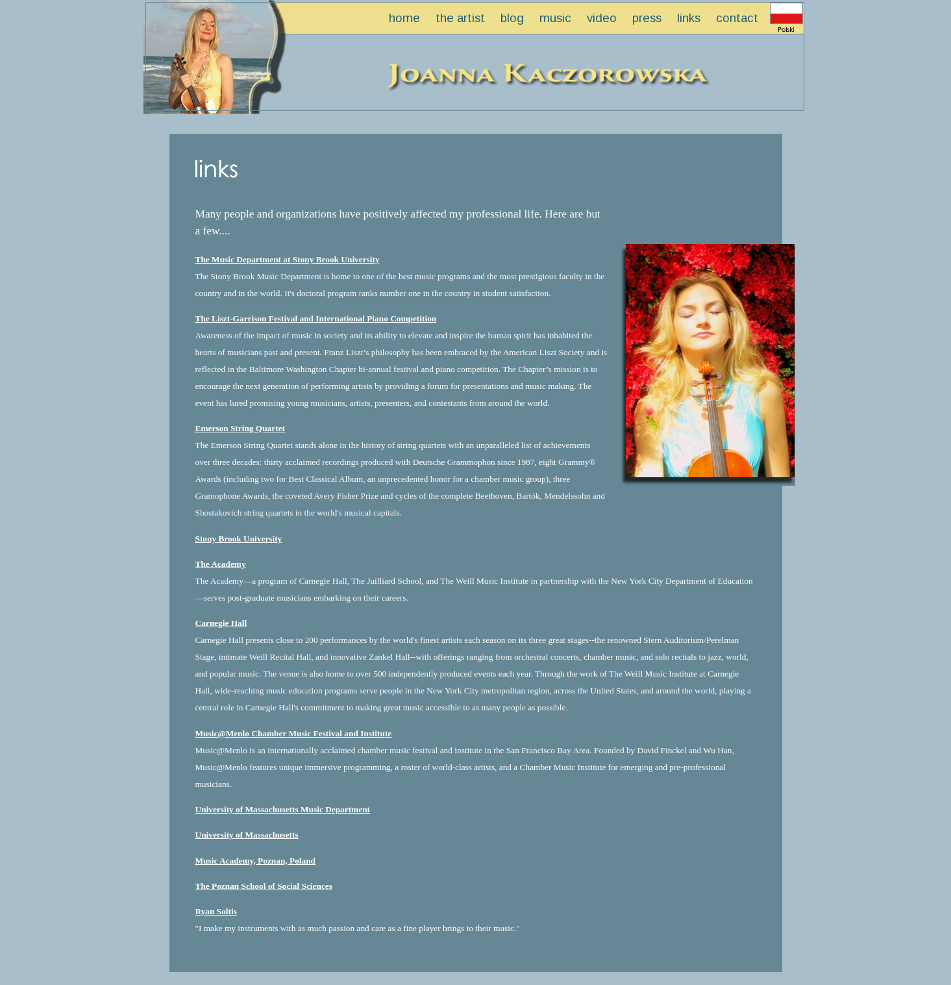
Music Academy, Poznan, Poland (255, 861)
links (688, 18)
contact (737, 18)
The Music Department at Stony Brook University (287, 259)
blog (512, 18)
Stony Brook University (238, 538)
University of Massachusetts (247, 835)
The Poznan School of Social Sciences (263, 886)
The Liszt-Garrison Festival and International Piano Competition (316, 318)
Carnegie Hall (221, 623)
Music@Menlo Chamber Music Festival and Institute (293, 733)
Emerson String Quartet (240, 428)
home (404, 18)
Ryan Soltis (216, 911)
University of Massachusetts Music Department (283, 809)
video (602, 18)
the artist (460, 18)
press (646, 18)
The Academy (220, 564)
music (555, 18)
